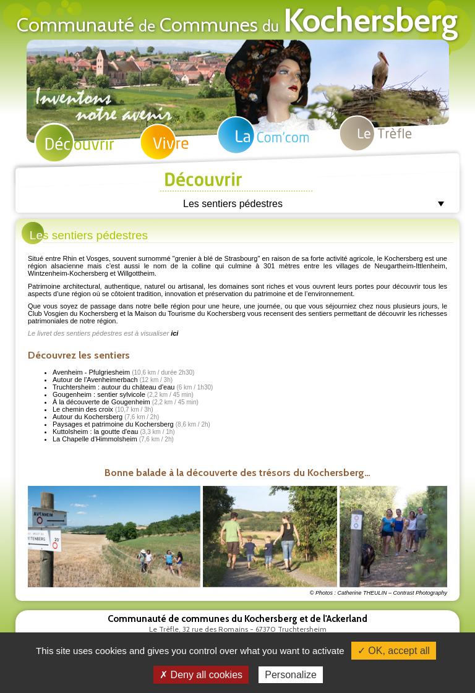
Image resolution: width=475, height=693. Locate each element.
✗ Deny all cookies (201, 675)
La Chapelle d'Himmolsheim (113, 439)
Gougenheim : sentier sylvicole (123, 394)
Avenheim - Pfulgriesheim (123, 372)
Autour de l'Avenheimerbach (113, 379)
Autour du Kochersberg (106, 416)
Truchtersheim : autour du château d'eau (133, 387)
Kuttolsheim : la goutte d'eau (114, 431)
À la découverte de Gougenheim (126, 402)
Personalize (291, 675)
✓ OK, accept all (393, 650)
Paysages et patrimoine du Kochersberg (131, 424)
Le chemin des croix (103, 409)
